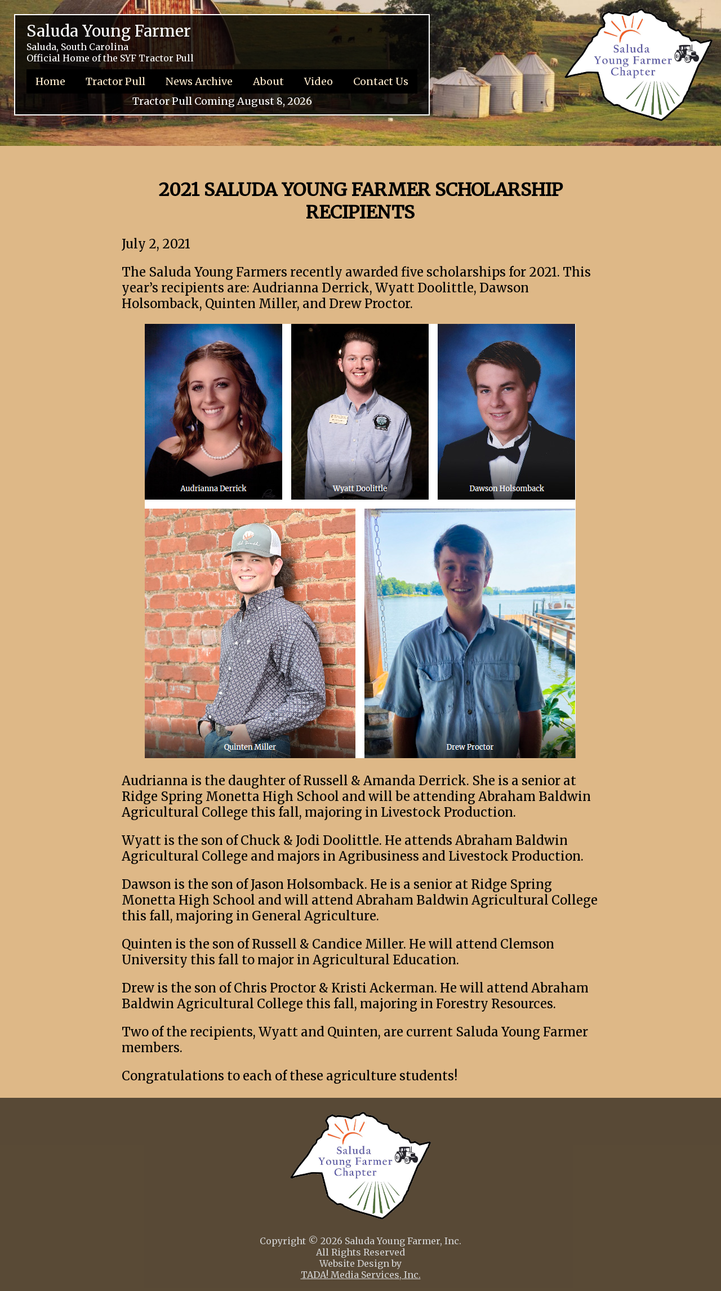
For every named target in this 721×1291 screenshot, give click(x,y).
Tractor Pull (115, 81)
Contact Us (380, 81)
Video (318, 81)
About (268, 81)
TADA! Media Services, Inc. (361, 1274)
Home (50, 81)
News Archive (199, 81)
